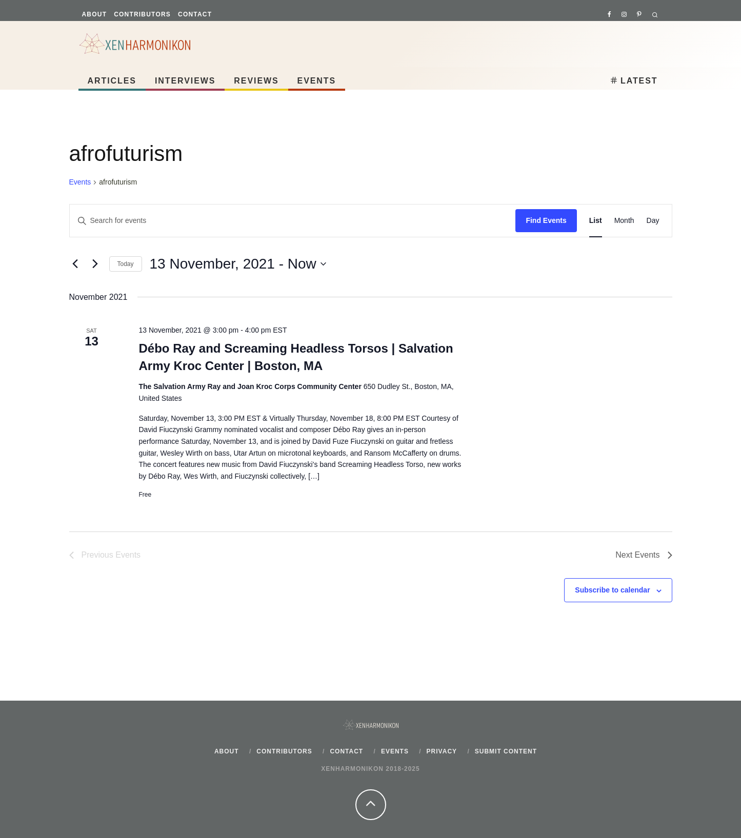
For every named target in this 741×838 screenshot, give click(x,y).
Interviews (185, 80)
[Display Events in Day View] (653, 221)
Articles (112, 80)
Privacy (442, 751)
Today (125, 264)
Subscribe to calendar (612, 590)
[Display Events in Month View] (624, 221)
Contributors (142, 14)
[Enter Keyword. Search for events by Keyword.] (293, 221)
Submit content (506, 751)
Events (316, 80)
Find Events (546, 220)
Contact (195, 14)
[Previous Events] (75, 264)
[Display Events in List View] (595, 221)
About (94, 14)
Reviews (256, 80)
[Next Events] (95, 264)
